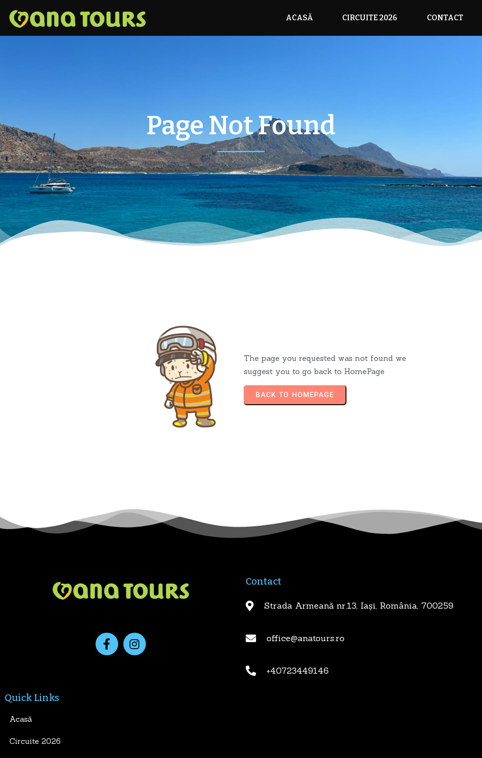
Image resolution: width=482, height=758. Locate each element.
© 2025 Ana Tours (241, 747)
